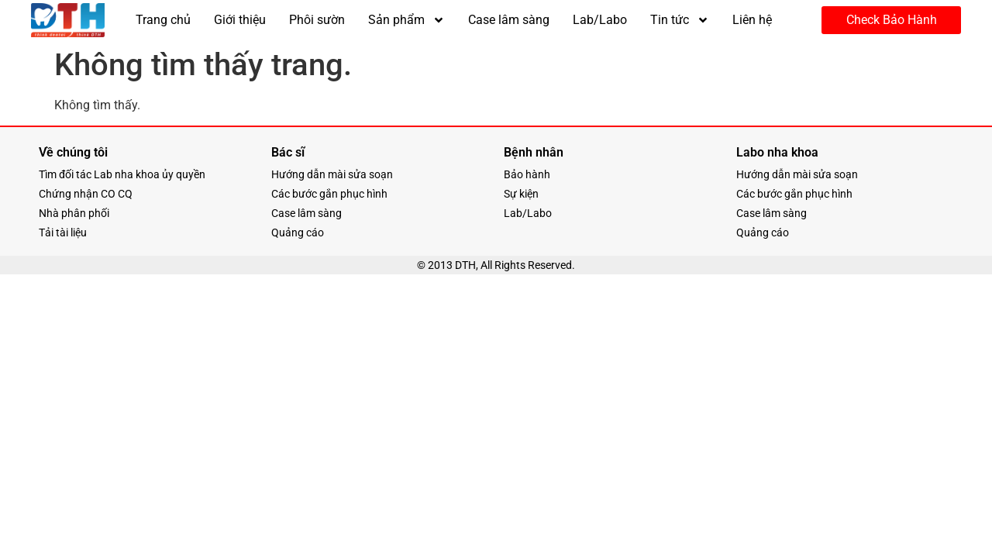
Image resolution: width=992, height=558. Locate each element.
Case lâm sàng (508, 19)
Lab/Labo (600, 19)
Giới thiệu (240, 19)
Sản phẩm (406, 20)
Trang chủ (163, 19)
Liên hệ (752, 19)
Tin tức (679, 20)
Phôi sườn (317, 19)
